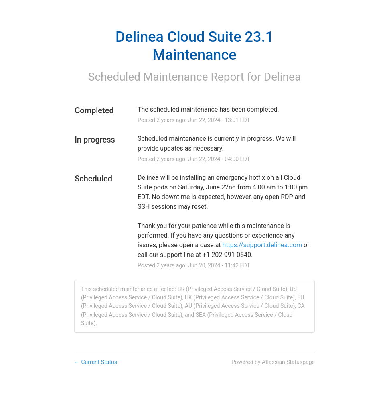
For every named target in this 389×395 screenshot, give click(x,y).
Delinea (282, 76)
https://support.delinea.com (262, 245)
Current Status (95, 362)
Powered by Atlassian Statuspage (273, 362)
